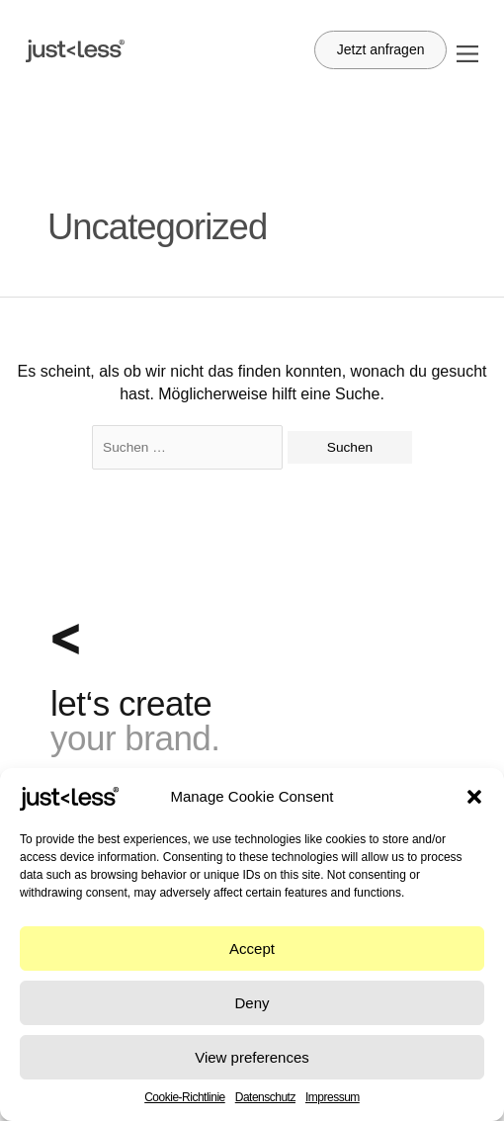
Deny (251, 1002)
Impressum (332, 1097)
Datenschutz (265, 1097)
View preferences (252, 1057)
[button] (474, 797)
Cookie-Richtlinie (184, 1097)
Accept (252, 948)
